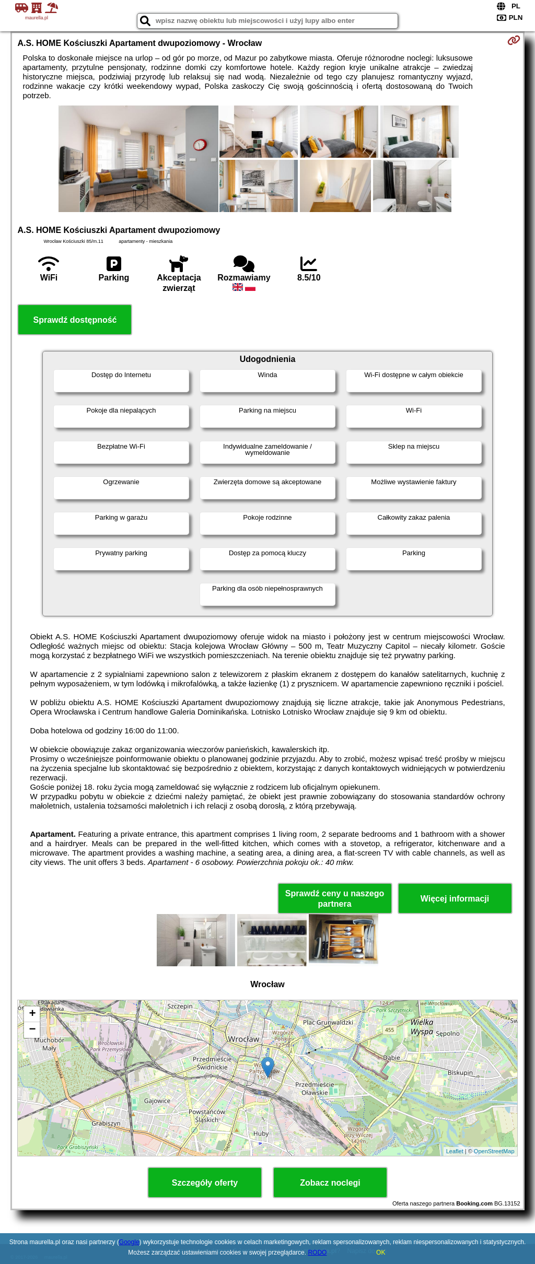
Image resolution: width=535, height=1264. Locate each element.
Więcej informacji (455, 898)
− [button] (32, 1030)
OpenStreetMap (494, 1151)
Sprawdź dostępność (75, 319)
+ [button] (32, 1014)
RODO (317, 1252)
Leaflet (454, 1151)
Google (129, 1242)
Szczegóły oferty (205, 1182)
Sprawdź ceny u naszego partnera (334, 898)
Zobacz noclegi (330, 1182)
